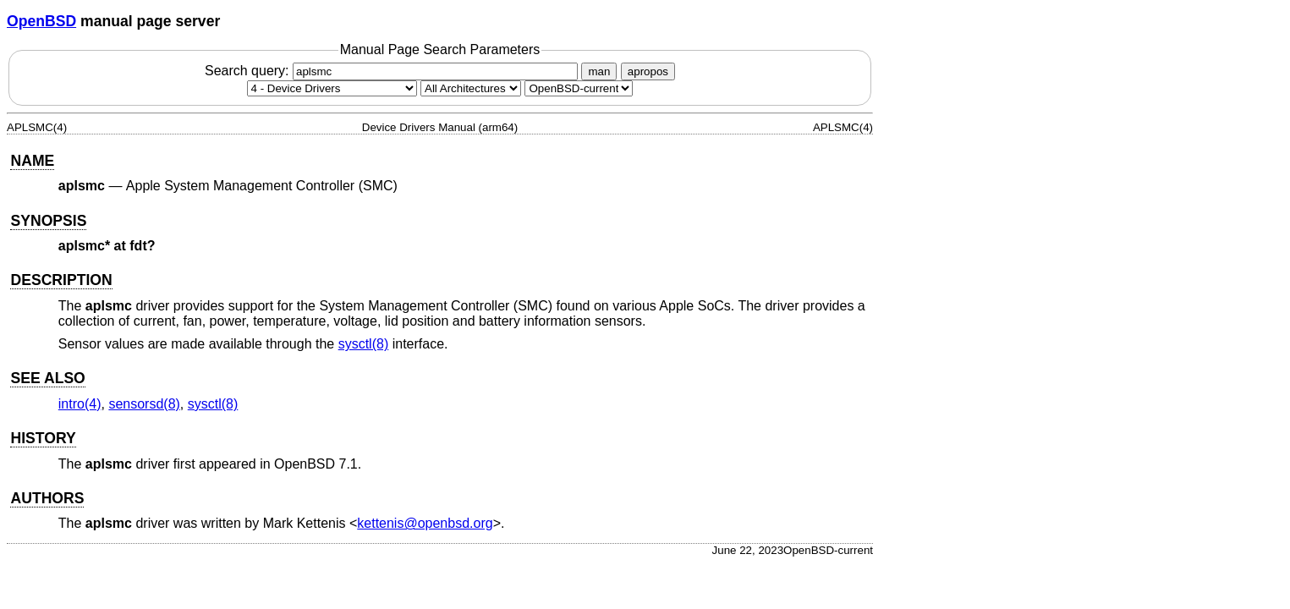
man (599, 71)
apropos (648, 71)
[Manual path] (578, 88)
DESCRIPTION (61, 280)
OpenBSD (41, 21)
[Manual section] (332, 88)
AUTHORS (47, 498)
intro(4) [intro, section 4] (80, 404)
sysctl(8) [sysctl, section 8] (363, 344)
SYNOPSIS (48, 220)
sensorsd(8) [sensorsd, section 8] (143, 404)
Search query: (393, 70)
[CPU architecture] (470, 88)
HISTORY (42, 438)
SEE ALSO (47, 378)
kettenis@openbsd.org (424, 523)
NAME (32, 160)
